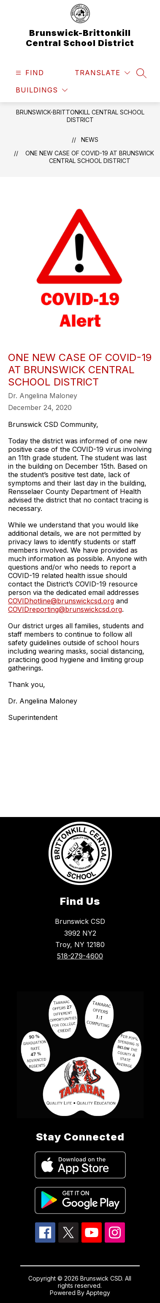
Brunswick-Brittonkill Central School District (80, 116)
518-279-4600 (80, 956)
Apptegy (98, 1292)
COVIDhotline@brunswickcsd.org (61, 601)
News (89, 139)
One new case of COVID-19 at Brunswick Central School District (89, 156)
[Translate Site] (102, 73)
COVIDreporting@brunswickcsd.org (65, 609)
